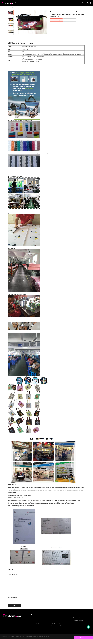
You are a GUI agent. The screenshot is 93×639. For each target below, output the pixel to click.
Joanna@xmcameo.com (78, 620)
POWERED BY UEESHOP (44, 636)
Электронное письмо (13, 574)
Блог (68, 3)
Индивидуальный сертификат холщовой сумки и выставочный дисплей (59, 623)
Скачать (73, 3)
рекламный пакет (54, 621)
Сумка (31, 617)
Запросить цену (56, 20)
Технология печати (55, 619)
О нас (36, 3)
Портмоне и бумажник (17, 8)
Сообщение (11, 581)
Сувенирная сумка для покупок (37, 623)
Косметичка (32, 619)
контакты (70, 20)
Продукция (30, 3)
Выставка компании (55, 617)
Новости (63, 3)
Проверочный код (12, 597)
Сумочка (32, 621)
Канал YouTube (55, 3)
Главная (24, 3)
